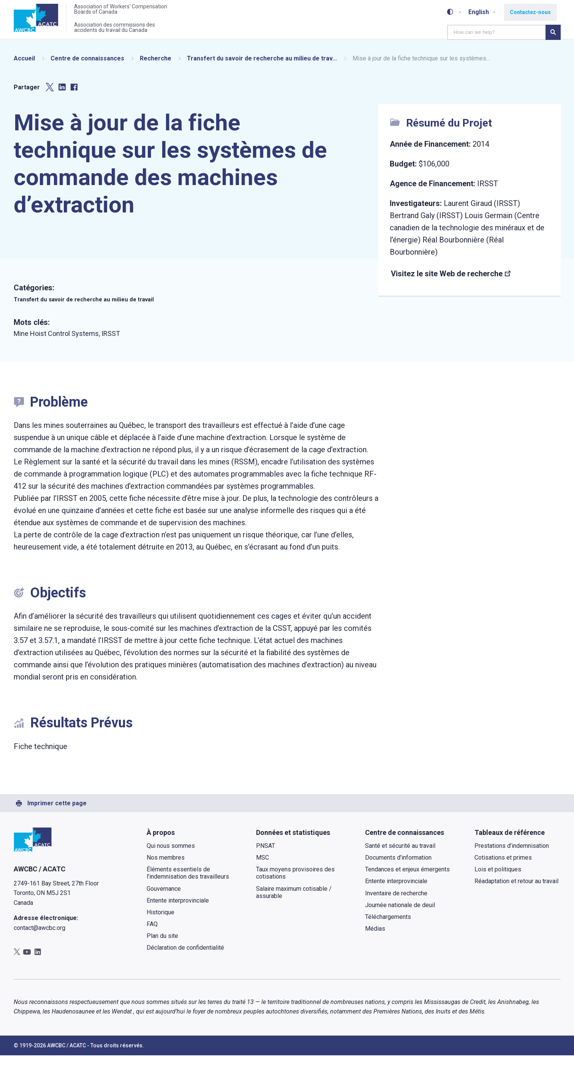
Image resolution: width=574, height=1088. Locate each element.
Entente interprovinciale (178, 933)
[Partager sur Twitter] (50, 120)
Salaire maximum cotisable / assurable (293, 924)
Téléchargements (388, 949)
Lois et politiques (497, 902)
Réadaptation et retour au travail (516, 913)
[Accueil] (39, 20)
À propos (161, 865)
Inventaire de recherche (396, 925)
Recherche (155, 91)
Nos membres (166, 890)
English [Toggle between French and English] (480, 11)
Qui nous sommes (171, 878)
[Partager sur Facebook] (74, 120)
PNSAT (265, 878)
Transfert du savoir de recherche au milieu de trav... (262, 91)
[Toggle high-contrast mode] (452, 11)
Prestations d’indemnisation (511, 878)
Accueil (24, 91)
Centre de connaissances (87, 91)
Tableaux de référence (509, 865)
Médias (375, 961)
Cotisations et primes (502, 890)
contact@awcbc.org (39, 960)
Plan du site (162, 968)
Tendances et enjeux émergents (407, 902)
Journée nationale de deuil (400, 937)
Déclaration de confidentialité (185, 980)
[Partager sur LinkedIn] (62, 120)
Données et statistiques (293, 865)
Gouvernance (164, 921)
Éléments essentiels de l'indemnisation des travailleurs (188, 905)
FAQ (152, 956)
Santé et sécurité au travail (400, 878)
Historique (160, 945)
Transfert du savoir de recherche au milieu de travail (96, 332)
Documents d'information (398, 890)
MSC (262, 890)
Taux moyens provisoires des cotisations (295, 905)
